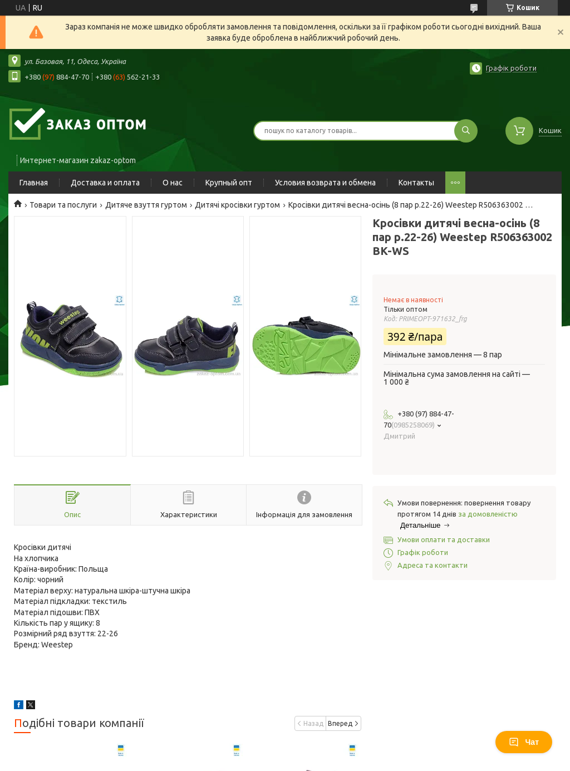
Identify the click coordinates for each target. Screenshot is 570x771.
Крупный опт (228, 182)
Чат (524, 742)
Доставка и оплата (105, 182)
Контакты (416, 182)
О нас (173, 182)
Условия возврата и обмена (325, 182)
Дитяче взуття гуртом (146, 204)
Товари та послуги (63, 204)
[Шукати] (466, 131)
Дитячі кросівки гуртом (237, 204)
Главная (33, 182)
